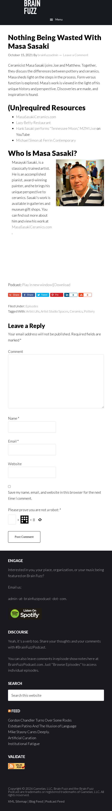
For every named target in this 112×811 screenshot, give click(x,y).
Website (15, 464)
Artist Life (33, 311)
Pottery (89, 311)
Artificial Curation (22, 738)
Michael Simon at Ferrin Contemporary (46, 140)
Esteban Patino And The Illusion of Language (42, 726)
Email (13, 441)
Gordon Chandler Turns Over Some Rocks (40, 720)
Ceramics (76, 311)
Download (62, 284)
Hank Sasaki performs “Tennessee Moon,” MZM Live (56, 128)
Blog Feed (36, 801)
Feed (15, 711)
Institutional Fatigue (24, 743)
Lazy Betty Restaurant (33, 122)
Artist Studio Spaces (54, 311)
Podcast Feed (54, 801)
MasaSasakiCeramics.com (36, 117)
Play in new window (37, 284)
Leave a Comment (75, 55)
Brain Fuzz (56, 7)
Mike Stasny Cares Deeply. (29, 732)
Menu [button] (59, 19)
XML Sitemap (17, 801)
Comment (15, 351)
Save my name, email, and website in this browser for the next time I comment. (54, 495)
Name (13, 418)
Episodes (31, 306)
